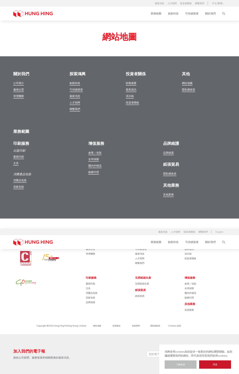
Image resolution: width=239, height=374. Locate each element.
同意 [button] (215, 364)
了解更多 (180, 364)
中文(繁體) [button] (217, 3)
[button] (156, 14)
